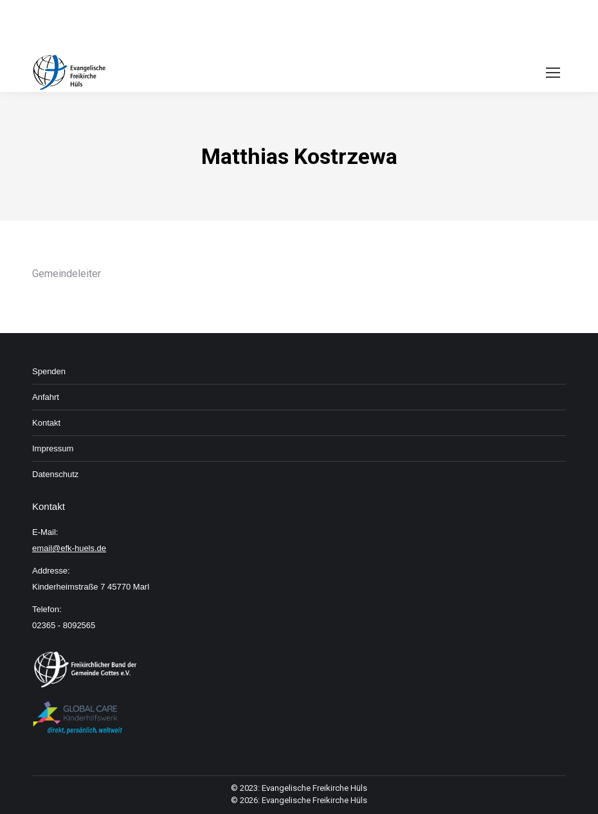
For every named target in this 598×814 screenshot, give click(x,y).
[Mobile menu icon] (553, 73)
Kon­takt (46, 423)
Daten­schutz (55, 474)
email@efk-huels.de (69, 548)
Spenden (49, 371)
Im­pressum (52, 448)
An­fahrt (45, 397)
